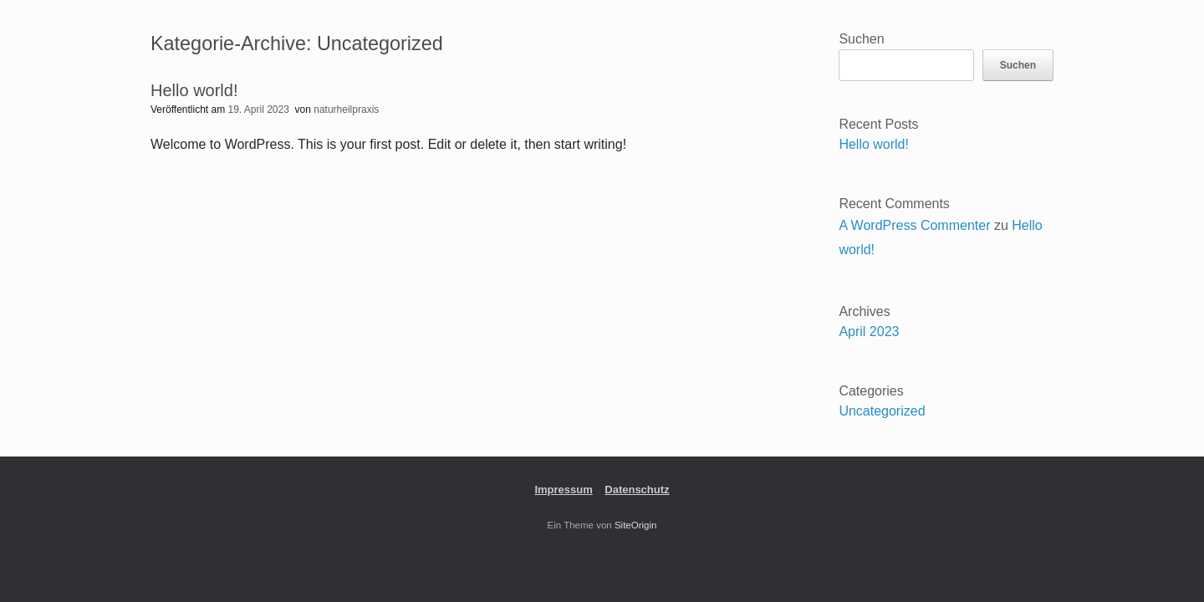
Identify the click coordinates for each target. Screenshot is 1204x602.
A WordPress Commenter (914, 225)
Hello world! (193, 90)
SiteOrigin (636, 525)
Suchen (861, 39)
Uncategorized (882, 411)
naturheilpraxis (346, 109)
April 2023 (869, 331)
